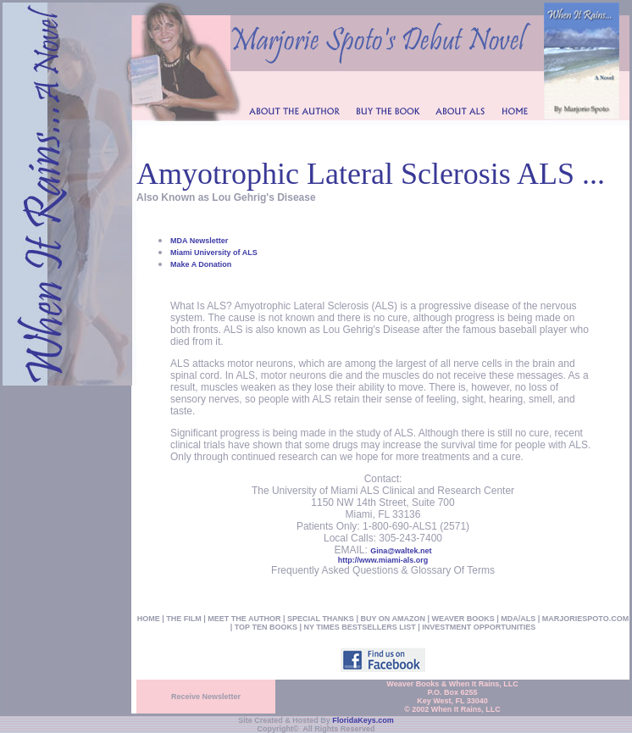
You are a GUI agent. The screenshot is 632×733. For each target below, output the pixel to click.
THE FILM (184, 618)
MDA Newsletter (199, 240)
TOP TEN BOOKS (266, 627)
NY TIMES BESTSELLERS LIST (359, 627)
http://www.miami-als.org (383, 560)
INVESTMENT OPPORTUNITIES (478, 627)
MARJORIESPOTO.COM (585, 618)
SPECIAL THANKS (320, 618)
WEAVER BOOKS (462, 618)
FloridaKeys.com (363, 720)
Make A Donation (200, 264)
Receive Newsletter (206, 696)
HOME (148, 618)
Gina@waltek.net (400, 551)
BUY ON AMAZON (391, 618)
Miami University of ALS (214, 252)
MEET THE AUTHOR (244, 618)
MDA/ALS (518, 618)
